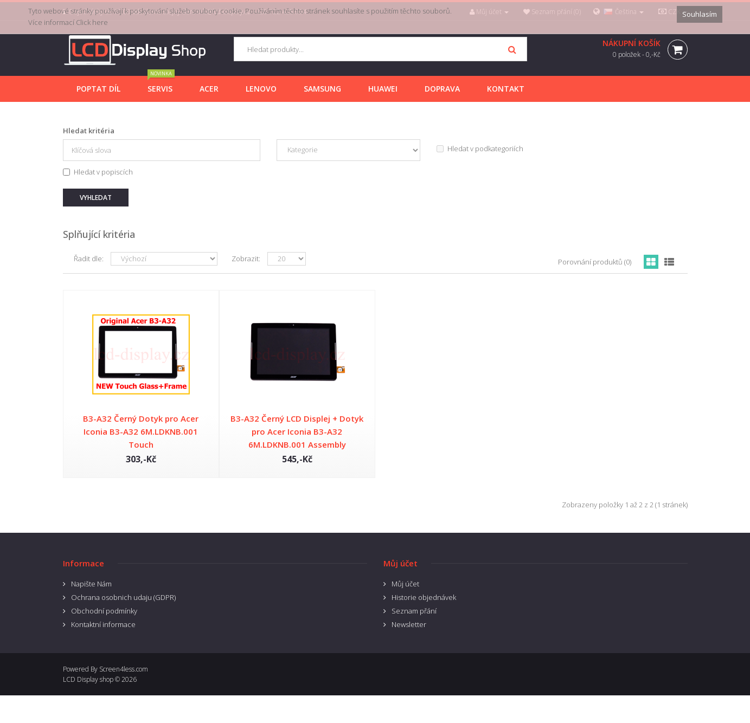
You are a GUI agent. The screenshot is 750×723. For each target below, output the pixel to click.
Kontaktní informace (103, 624)
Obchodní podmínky (104, 611)
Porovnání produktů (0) (594, 262)
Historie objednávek (424, 597)
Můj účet (405, 584)
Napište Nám (91, 584)
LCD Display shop (88, 679)
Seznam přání (414, 611)
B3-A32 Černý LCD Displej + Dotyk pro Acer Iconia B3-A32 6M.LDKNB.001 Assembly (296, 431)
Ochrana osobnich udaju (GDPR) (123, 597)
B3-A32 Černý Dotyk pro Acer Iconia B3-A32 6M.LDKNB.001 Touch (140, 431)
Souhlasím (699, 14)
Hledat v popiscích (98, 172)
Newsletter (409, 624)
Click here (92, 22)
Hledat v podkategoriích (480, 148)
